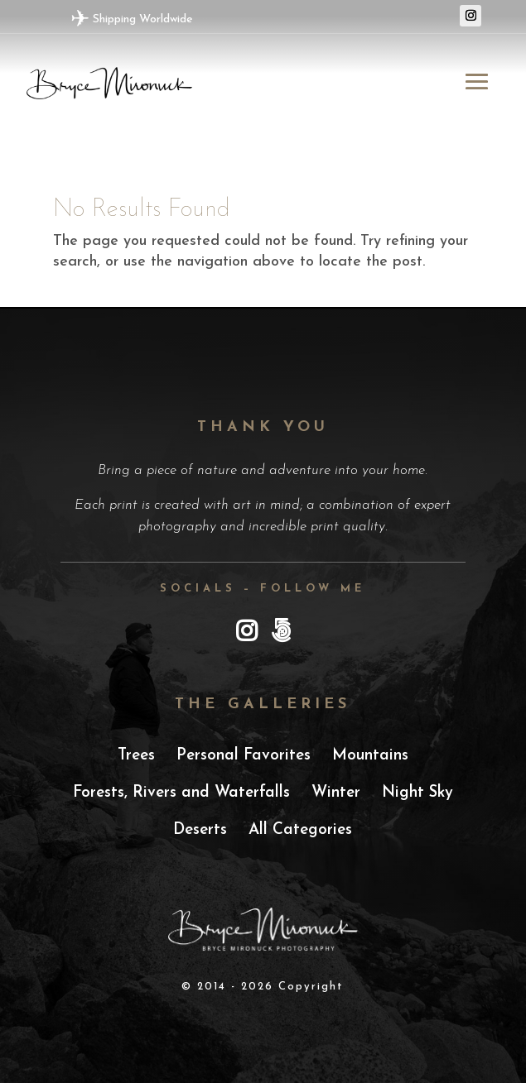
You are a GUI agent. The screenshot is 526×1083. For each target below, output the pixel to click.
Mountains (370, 756)
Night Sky (417, 793)
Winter (335, 793)
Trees (136, 756)
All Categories (300, 830)
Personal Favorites (243, 756)
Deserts (200, 830)
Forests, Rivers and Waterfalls (181, 793)
